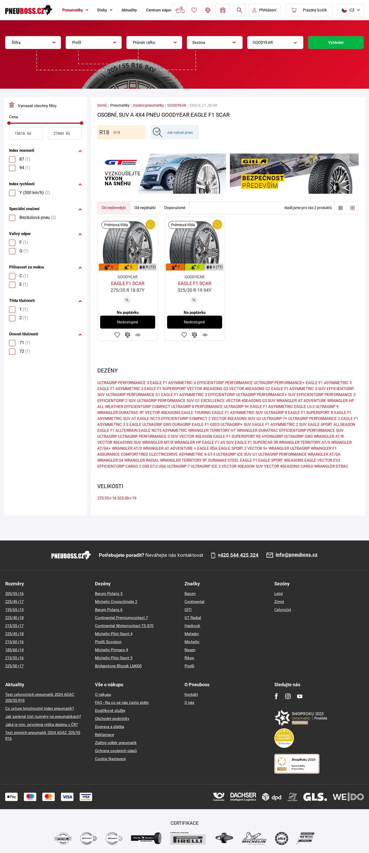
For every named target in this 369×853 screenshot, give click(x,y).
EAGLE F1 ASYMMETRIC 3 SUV (298, 388)
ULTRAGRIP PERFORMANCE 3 (123, 382)
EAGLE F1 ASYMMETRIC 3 (120, 388)
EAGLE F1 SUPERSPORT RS (237, 436)
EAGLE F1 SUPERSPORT (165, 388)
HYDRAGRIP (272, 436)
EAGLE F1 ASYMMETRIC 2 (184, 394)
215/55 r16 (14, 658)
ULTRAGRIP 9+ (236, 406)
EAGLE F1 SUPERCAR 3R (256, 442)
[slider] (9, 123)
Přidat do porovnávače (127, 334)
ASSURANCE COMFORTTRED (122, 454)
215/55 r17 (14, 625)
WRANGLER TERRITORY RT (183, 460)
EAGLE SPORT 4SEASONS (280, 460)
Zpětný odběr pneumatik (116, 742)
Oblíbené (194, 10)
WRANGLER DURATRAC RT (120, 412)
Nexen (189, 650)
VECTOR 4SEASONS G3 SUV (250, 400)
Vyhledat (336, 42)
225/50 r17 (14, 666)
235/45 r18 (14, 634)
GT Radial (192, 617)
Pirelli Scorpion (108, 642)
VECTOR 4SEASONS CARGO (288, 466)
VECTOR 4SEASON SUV (242, 466)
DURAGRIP (181, 424)
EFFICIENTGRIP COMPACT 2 (185, 418)
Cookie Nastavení (110, 759)
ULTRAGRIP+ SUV (236, 424)
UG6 (162, 466)
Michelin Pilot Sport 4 (113, 634)
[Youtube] (299, 696)
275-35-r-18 (106, 498)
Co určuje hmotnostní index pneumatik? (39, 708)
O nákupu (103, 694)
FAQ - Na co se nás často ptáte (122, 702)
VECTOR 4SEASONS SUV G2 (236, 418)
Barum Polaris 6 (108, 609)
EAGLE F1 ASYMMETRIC (271, 406)
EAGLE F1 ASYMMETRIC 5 (329, 382)
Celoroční (282, 609)
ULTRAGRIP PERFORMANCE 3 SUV (148, 436)
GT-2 (154, 466)
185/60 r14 (14, 650)
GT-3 (211, 454)
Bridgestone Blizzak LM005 (118, 666)
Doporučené (174, 207)
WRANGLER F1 (324, 448)
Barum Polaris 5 (108, 593)
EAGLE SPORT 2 (232, 448)
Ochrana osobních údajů (116, 750)
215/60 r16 (14, 642)
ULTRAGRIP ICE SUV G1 (236, 454)
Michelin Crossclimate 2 (116, 601)
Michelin (191, 642)
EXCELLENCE (213, 400)
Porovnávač (208, 10)
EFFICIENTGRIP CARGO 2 (119, 466)
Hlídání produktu (138, 334)
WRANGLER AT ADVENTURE (301, 400)
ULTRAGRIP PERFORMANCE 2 (314, 418)
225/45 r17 (14, 601)
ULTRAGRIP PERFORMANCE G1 (133, 394)
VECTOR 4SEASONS (162, 412)
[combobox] (33, 42)
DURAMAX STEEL (223, 460)
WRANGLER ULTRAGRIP (289, 448)
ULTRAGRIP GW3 (298, 436)
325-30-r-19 (126, 498)
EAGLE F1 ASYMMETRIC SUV (237, 412)
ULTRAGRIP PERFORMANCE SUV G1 (168, 400)
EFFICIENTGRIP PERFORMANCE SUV (311, 430)
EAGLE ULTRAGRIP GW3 (150, 424)
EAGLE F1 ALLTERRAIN (117, 430)
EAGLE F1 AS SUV (218, 442)
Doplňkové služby (110, 710)
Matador (191, 634)
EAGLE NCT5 (148, 418)
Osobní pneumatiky (148, 105)
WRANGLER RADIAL (141, 460)
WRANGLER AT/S (127, 448)
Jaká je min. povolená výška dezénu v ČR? (41, 724)
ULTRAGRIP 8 (275, 412)
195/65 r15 (14, 609)
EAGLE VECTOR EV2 (322, 460)
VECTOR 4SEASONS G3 (207, 388)
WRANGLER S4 (110, 460)
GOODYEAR (176, 105)
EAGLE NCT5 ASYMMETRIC (163, 430)
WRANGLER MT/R (157, 442)
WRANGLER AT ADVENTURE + (169, 448)
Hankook (192, 625)
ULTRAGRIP (107, 436)
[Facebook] (276, 696)
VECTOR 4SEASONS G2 (249, 388)
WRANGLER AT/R (329, 436)
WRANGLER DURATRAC (257, 430)
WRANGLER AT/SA (324, 454)
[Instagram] (287, 696)
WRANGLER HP (187, 442)
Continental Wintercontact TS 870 (124, 625)
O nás (189, 702)
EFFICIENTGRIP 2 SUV (116, 400)
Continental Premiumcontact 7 (121, 617)
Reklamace (104, 734)
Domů (102, 105)
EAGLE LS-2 (304, 406)
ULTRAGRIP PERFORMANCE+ (279, 382)
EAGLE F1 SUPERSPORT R (310, 412)
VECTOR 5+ (257, 448)
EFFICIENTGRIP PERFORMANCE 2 (326, 394)
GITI (188, 609)
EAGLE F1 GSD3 (206, 424)
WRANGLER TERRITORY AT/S (304, 442)
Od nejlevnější (114, 207)
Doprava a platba (109, 726)
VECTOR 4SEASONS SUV (119, 442)
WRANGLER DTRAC (331, 466)
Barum (190, 593)
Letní (278, 593)
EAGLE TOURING (196, 412)
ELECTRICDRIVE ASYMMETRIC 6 (178, 454)
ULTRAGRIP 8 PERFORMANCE (197, 406)
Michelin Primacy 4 (111, 650)
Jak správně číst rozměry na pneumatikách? (43, 716)
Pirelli (189, 666)
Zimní (279, 601)
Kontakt (191, 694)
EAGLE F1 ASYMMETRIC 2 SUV (279, 424)
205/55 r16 (14, 593)
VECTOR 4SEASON (195, 436)
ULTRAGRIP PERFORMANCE (282, 454)
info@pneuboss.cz (297, 555)
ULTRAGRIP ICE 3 (206, 466)
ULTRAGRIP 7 (178, 466)
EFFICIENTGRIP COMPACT (147, 406)
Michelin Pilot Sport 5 (113, 658)
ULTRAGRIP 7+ (274, 418)
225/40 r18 (14, 617)
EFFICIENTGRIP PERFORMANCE (225, 382)
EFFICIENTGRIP (221, 394)
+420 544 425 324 (238, 555)
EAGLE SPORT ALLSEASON (331, 424)
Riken (189, 658)
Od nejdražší (145, 207)
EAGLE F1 (248, 460)
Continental (194, 601)
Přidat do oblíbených (117, 334)
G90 (145, 466)
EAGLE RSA (207, 448)
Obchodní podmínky (112, 718)
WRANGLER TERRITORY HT (212, 430)
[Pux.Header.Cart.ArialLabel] (309, 10)
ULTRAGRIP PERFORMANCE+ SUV (266, 394)
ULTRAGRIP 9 (327, 406)
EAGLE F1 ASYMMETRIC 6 (173, 382)
